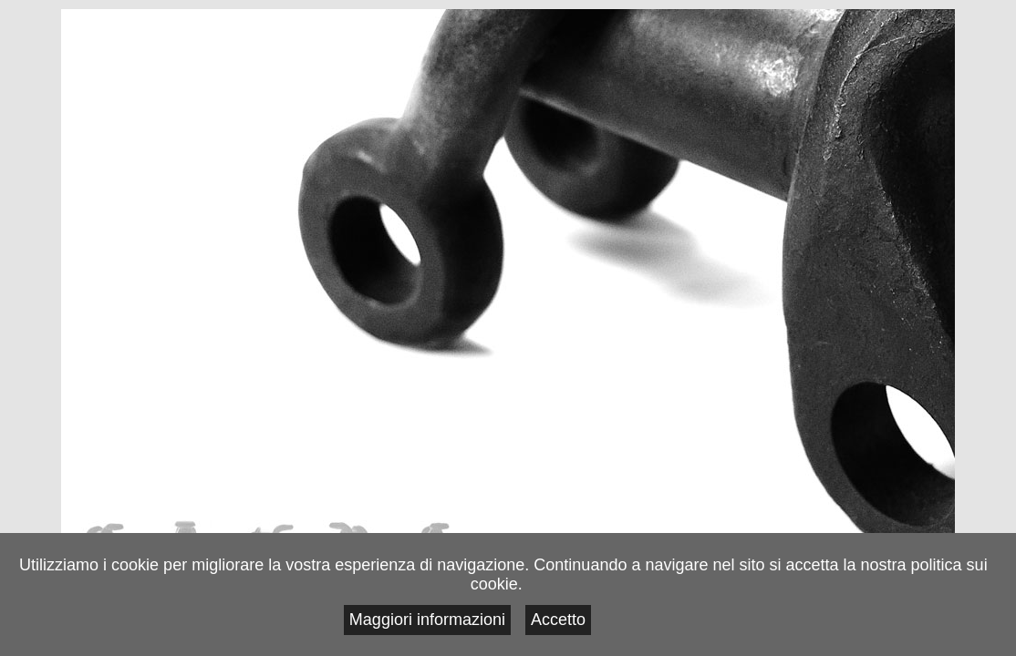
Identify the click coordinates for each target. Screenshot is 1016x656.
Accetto (929, 626)
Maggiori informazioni (824, 626)
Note (102, 534)
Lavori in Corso (185, 534)
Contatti (351, 534)
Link (434, 534)
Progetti (268, 534)
